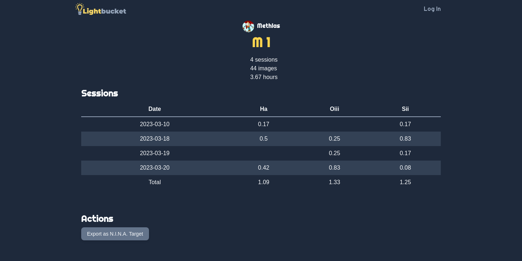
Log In (432, 8)
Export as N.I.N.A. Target (115, 234)
